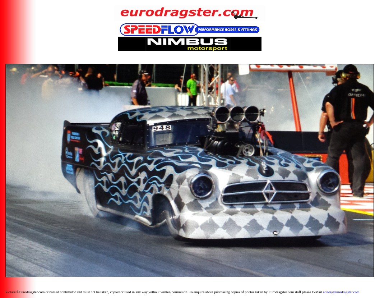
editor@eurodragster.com (341, 292)
